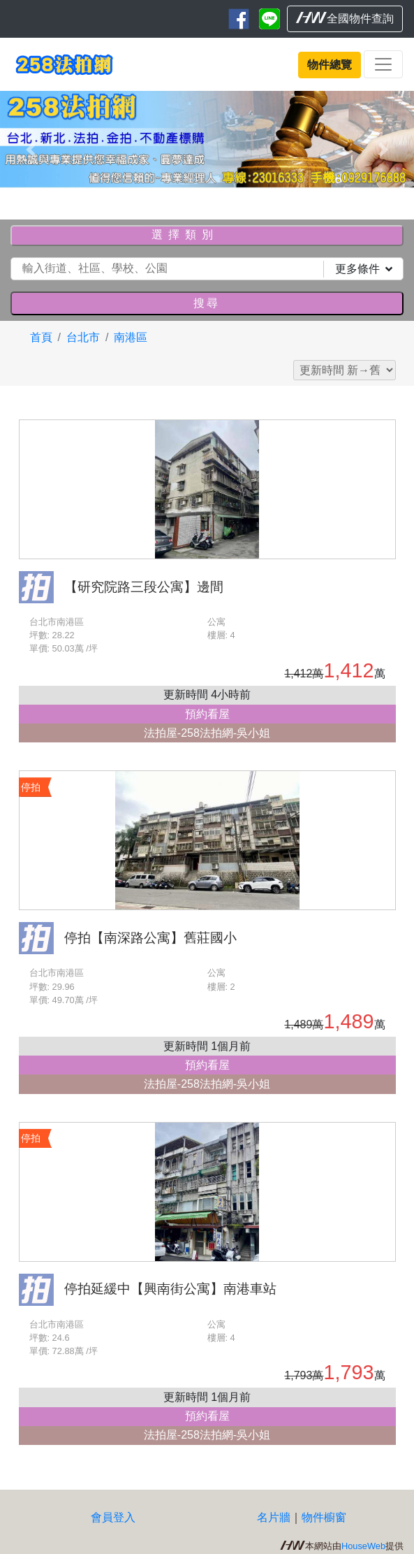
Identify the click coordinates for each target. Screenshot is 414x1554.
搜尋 (206, 303)
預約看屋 (207, 714)
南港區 (130, 337)
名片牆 (273, 1517)
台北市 (83, 337)
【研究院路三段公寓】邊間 (143, 587)
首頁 (41, 337)
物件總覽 (329, 65)
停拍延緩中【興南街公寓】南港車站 (170, 1288)
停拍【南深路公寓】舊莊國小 (150, 937)
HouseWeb (363, 1546)
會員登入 (113, 1517)
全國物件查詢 (345, 18)
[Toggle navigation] (383, 64)
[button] (31, 149)
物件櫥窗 (324, 1517)
